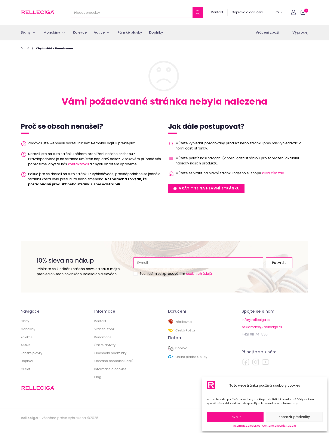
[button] (293, 12)
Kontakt (217, 12)
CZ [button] (279, 12)
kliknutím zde (273, 173)
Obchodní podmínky (110, 358)
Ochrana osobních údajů (279, 425)
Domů (25, 48)
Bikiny (25, 326)
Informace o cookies (246, 425)
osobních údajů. (191, 276)
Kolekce (27, 342)
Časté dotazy (105, 350)
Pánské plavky (31, 358)
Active (25, 350)
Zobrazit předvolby (294, 417)
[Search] (198, 12)
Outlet (25, 374)
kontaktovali (78, 164)
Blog (97, 382)
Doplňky (27, 366)
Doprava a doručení (247, 12)
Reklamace (102, 342)
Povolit (235, 417)
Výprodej (300, 32)
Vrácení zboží (267, 32)
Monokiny (28, 334)
